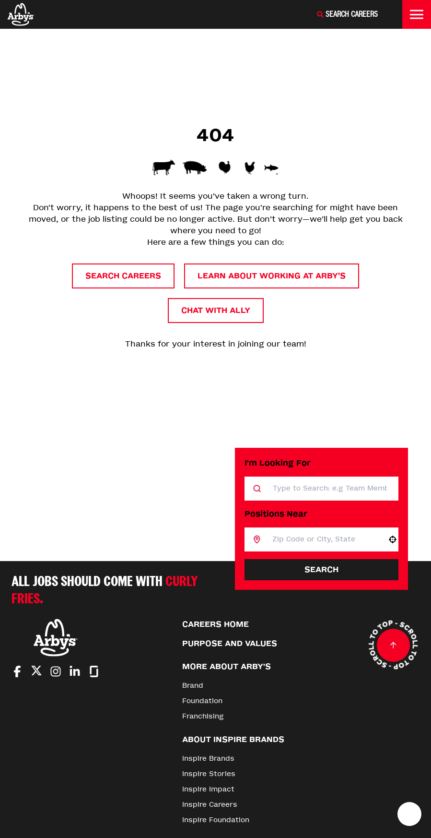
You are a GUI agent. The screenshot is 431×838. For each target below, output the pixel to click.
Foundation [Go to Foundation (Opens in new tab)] (202, 701)
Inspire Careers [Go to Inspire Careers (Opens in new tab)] (209, 805)
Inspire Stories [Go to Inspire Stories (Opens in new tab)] (208, 774)
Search (321, 569)
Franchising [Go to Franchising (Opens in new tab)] (203, 716)
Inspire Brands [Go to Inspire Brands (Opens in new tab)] (208, 758)
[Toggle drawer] (416, 14)
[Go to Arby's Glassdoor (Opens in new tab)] (94, 671)
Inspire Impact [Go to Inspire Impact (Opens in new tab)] (208, 789)
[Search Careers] (347, 14)
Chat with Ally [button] (215, 310)
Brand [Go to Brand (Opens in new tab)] (192, 686)
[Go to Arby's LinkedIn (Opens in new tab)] (75, 671)
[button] (392, 539)
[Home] (21, 14)
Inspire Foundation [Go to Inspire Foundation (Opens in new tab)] (215, 820)
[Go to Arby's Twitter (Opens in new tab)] (36, 672)
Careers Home (215, 624)
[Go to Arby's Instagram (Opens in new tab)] (55, 671)
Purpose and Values (229, 643)
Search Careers (123, 275)
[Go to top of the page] (393, 645)
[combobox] (324, 539)
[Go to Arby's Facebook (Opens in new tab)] (17, 671)
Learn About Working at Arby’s (272, 275)
